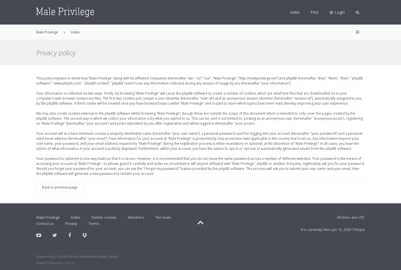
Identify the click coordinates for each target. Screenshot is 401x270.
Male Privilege (48, 217)
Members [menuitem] (136, 217)
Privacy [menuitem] (71, 223)
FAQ (315, 12)
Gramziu (69, 263)
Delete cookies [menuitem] (104, 217)
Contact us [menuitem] (45, 223)
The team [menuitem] (163, 217)
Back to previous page (59, 187)
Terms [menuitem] (94, 223)
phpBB (60, 256)
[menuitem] (337, 12)
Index (295, 12)
